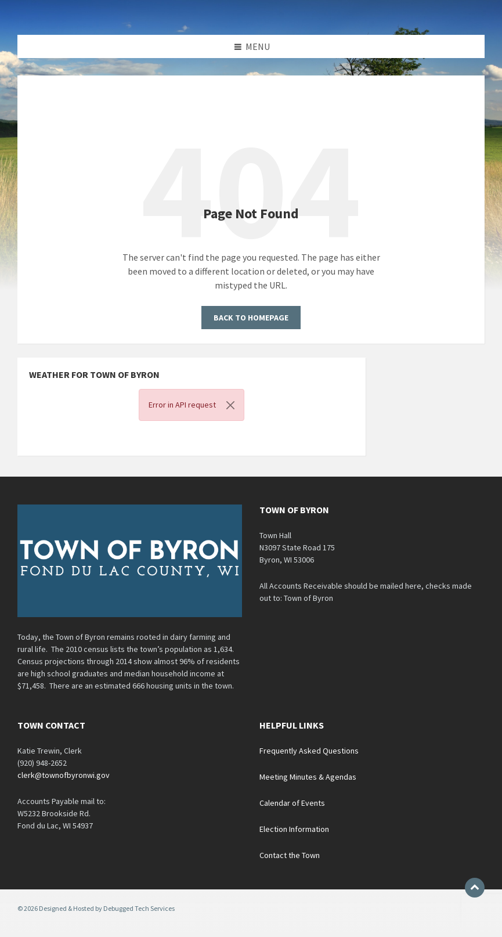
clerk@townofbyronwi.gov (63, 775)
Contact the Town (289, 855)
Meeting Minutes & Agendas (307, 777)
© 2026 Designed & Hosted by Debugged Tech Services (96, 908)
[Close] (230, 405)
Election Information (294, 829)
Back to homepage (251, 317)
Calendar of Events (292, 803)
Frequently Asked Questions (309, 750)
